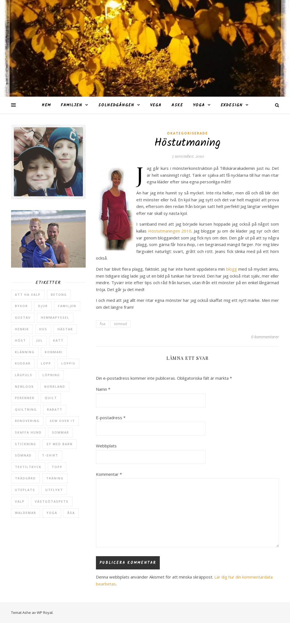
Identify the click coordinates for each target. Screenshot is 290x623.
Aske (177, 105)
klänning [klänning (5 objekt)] (25, 352)
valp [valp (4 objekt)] (20, 501)
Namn (103, 389)
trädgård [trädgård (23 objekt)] (25, 478)
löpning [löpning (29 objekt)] (51, 375)
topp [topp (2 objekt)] (57, 467)
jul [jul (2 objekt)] (39, 340)
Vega (155, 105)
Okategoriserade (187, 133)
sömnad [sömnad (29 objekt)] (23, 455)
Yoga (199, 105)
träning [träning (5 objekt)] (55, 478)
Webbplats (106, 445)
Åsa (102, 323)
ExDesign (232, 105)
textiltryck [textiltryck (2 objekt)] (28, 467)
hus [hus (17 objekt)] (43, 329)
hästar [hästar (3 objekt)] (65, 329)
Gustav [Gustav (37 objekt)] (23, 317)
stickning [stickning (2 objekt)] (25, 444)
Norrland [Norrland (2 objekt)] (54, 386)
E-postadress (111, 417)
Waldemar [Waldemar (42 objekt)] (25, 513)
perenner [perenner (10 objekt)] (25, 398)
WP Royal (45, 612)
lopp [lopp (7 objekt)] (46, 363)
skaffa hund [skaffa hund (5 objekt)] (28, 432)
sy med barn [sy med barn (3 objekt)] (59, 444)
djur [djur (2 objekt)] (43, 306)
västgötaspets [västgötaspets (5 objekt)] (52, 501)
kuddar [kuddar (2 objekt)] (23, 363)
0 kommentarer (265, 336)
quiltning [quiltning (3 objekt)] (26, 409)
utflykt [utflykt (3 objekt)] (54, 490)
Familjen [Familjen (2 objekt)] (67, 306)
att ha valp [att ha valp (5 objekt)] (28, 294)
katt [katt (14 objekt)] (58, 340)
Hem (46, 105)
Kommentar (109, 474)
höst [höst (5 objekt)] (20, 340)
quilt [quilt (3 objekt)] (51, 398)
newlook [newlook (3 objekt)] (24, 386)
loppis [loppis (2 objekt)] (68, 363)
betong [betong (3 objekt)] (59, 294)
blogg (232, 269)
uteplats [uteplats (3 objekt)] (25, 490)
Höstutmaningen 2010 (170, 231)
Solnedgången (116, 105)
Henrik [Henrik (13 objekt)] (22, 329)
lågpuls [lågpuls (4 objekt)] (23, 375)
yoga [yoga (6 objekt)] (51, 513)
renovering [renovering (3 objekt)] (27, 421)
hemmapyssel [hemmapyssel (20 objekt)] (55, 317)
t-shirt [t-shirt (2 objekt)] (50, 455)
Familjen (71, 105)
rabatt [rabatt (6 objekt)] (54, 409)
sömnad (120, 323)
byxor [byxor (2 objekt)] (21, 306)
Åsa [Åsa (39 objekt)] (71, 513)
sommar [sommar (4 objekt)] (60, 432)
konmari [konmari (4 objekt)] (54, 352)
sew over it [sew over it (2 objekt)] (62, 421)
